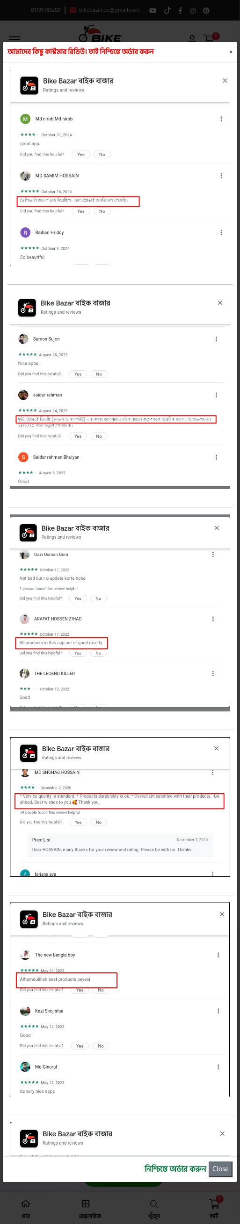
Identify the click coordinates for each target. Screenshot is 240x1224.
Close (220, 1169)
